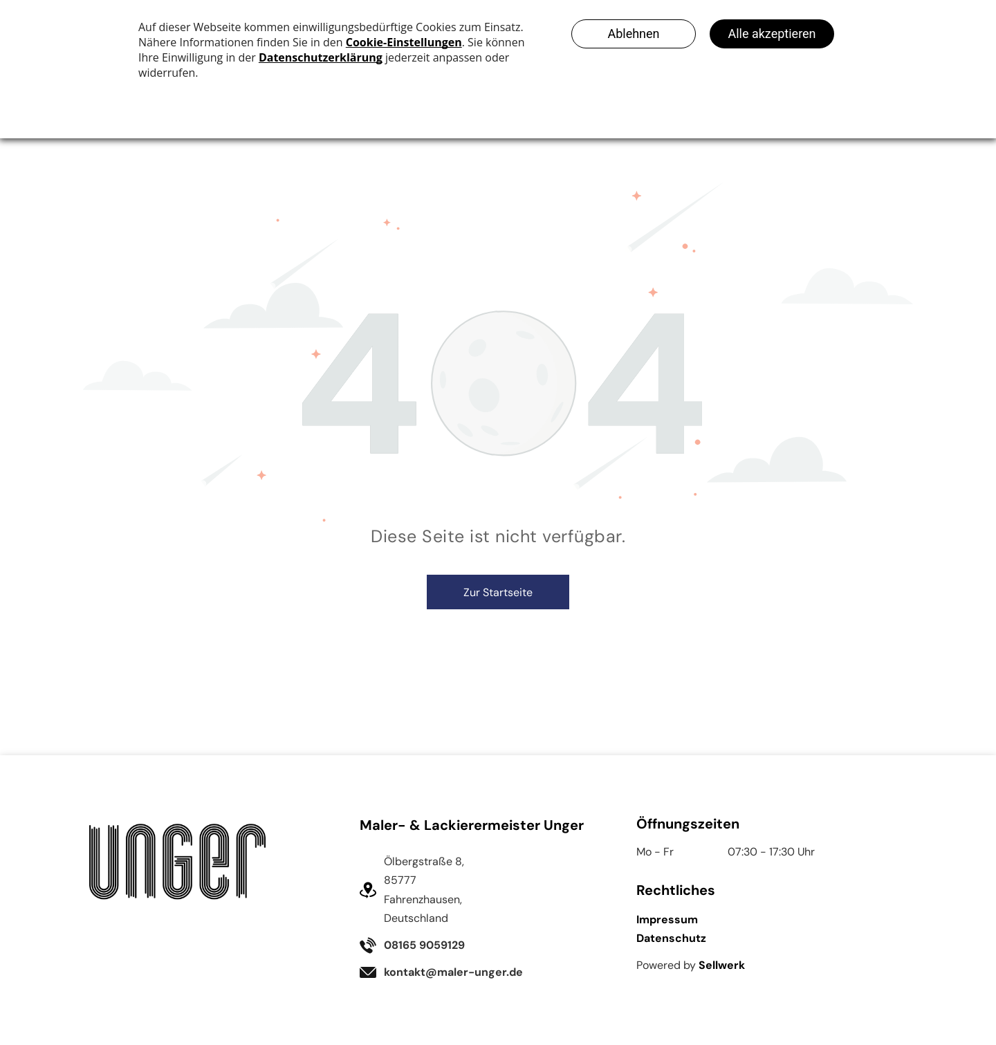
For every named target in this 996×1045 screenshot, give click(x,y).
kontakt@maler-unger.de (453, 972)
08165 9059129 (424, 945)
